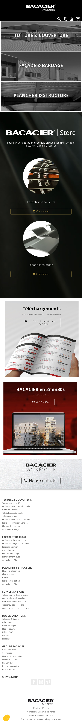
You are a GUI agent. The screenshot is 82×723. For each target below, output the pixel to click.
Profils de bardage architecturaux (15, 543)
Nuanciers (6, 635)
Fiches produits (8, 622)
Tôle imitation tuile (9, 516)
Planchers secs (8, 574)
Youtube (41, 682)
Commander (41, 211)
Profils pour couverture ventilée (15, 523)
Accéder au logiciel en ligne (13, 605)
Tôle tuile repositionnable (12, 513)
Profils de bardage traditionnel (14, 540)
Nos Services (7, 663)
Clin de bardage (8, 550)
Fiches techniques (9, 625)
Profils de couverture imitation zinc (16, 519)
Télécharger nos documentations (15, 595)
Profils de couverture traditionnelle (16, 506)
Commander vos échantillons (13, 598)
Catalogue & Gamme (10, 619)
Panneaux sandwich (10, 547)
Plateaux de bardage (10, 553)
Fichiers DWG (7, 632)
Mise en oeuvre (8, 629)
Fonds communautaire (11, 666)
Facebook (34, 682)
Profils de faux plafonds (11, 581)
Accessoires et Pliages (10, 529)
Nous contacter (41, 480)
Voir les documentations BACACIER (39, 322)
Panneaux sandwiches (11, 509)
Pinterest (48, 682)
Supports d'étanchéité (11, 503)
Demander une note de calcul (14, 601)
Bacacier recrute (8, 669)
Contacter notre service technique (16, 608)
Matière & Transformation (12, 659)
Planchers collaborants (11, 571)
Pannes (5, 577)
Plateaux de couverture (11, 526)
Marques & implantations (12, 656)
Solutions (5, 639)
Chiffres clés (7, 653)
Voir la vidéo (40, 402)
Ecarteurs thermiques (11, 557)
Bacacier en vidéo (9, 649)
